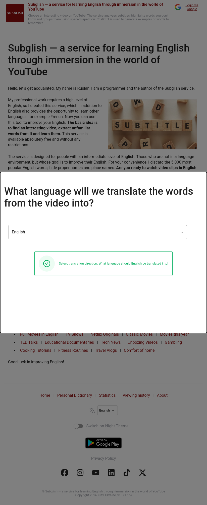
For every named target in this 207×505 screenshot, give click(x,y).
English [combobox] (18, 232)
